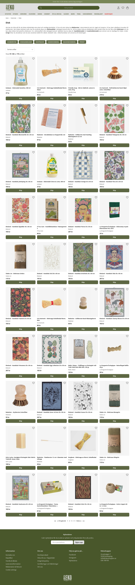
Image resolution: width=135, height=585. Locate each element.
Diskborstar (11, 42)
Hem (7, 18)
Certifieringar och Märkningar (47, 564)
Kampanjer (108, 14)
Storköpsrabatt (42, 555)
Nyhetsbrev (73, 561)
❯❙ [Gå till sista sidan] (84, 521)
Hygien (15, 14)
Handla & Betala (11, 561)
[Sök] (68, 8)
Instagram (72, 558)
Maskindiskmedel (69, 42)
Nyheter (8, 14)
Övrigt (82, 42)
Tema (79, 14)
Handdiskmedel (53, 42)
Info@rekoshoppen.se (108, 558)
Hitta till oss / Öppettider (46, 558)
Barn (73, 14)
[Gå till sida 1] (67, 521)
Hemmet (47, 14)
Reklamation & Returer (14, 567)
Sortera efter (11, 49)
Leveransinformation (13, 564)
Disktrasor (40, 42)
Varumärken (87, 14)
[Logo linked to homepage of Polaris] (10, 8)
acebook (73, 555)
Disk (20, 18)
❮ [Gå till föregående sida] (61, 521)
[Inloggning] (118, 8)
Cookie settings (11, 570)
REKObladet (98, 14)
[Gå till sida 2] (69, 521)
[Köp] (21, 98)
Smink (40, 14)
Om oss (40, 567)
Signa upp (79, 542)
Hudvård (32, 14)
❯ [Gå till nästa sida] (78, 521)
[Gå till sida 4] (73, 521)
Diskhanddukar (26, 42)
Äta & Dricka (56, 14)
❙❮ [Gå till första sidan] (55, 521)
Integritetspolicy (43, 561)
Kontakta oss (10, 555)
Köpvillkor (9, 558)
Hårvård (23, 14)
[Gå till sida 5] (75, 521)
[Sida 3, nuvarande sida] (71, 521)
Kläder (66, 14)
